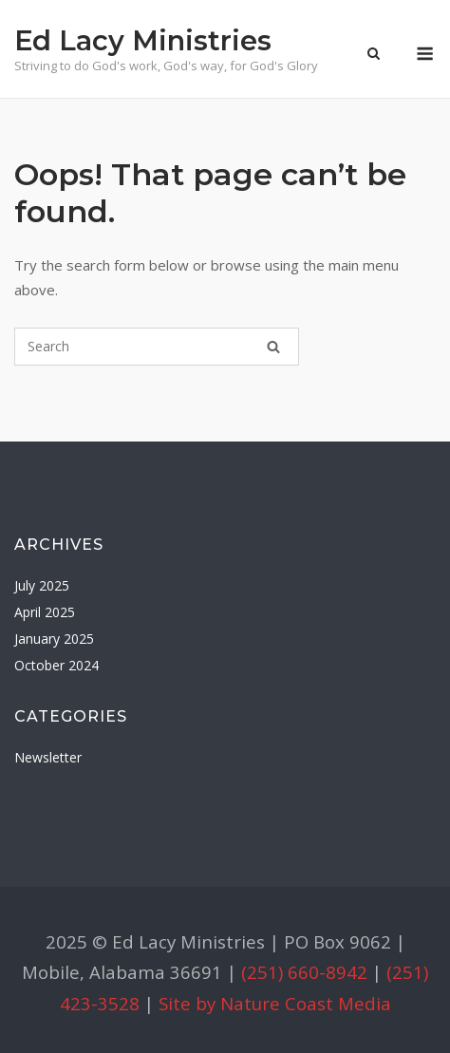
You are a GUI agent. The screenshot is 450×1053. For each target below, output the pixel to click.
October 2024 (56, 665)
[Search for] (156, 347)
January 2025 (54, 639)
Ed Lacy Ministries (143, 40)
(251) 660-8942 (304, 972)
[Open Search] (374, 55)
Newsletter (48, 757)
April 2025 (44, 612)
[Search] (273, 347)
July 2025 (41, 585)
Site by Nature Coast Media (275, 1003)
